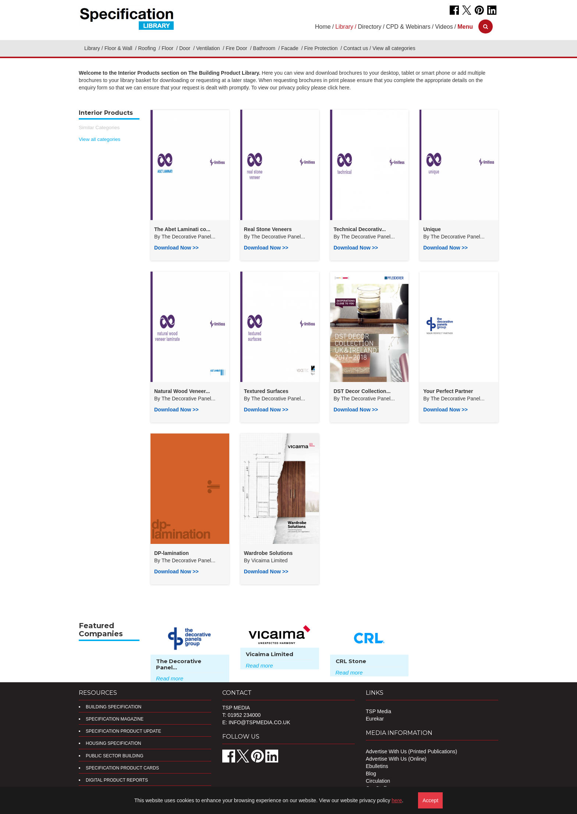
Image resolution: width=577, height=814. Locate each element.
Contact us (355, 48)
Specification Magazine (115, 719)
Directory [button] (370, 27)
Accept (430, 800)
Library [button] (344, 27)
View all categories (99, 139)
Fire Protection (321, 48)
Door (185, 48)
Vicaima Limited (269, 560)
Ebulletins (377, 766)
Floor (168, 48)
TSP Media (378, 711)
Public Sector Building (114, 755)
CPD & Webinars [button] (408, 27)
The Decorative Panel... (188, 237)
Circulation (378, 781)
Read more (169, 678)
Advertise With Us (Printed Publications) (411, 751)
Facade (290, 48)
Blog (371, 773)
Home (323, 27)
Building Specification (113, 706)
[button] (465, 26)
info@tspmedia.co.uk (259, 722)
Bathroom (265, 48)
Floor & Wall (119, 48)
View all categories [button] (393, 48)
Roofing (147, 48)
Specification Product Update (123, 731)
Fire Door (237, 48)
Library (92, 48)
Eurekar (375, 719)
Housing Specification (113, 743)
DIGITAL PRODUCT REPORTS (117, 780)
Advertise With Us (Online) (396, 759)
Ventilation (209, 48)
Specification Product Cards (122, 768)
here (397, 800)
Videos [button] (444, 27)
